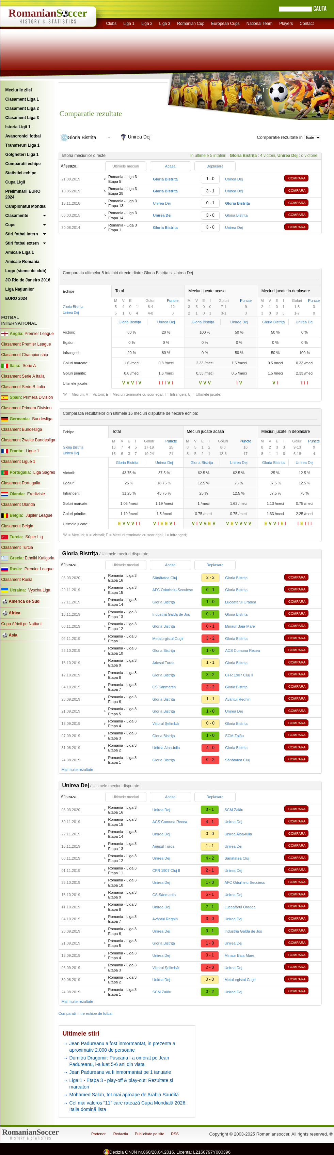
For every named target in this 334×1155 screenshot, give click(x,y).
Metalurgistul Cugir (168, 639)
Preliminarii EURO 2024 (23, 194)
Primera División (38, 397)
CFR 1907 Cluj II (239, 675)
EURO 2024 (16, 298)
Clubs (111, 23)
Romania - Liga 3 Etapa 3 (122, 735)
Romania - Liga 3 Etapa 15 (122, 589)
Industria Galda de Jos (171, 614)
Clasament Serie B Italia (23, 386)
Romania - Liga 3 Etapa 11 (122, 638)
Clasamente (16, 215)
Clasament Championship (24, 354)
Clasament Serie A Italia (23, 376)
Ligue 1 (32, 451)
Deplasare (214, 166)
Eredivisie (36, 494)
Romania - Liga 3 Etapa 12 (122, 626)
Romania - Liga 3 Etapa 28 (122, 191)
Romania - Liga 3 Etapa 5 (122, 179)
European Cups (225, 23)
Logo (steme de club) (26, 270)
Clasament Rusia (16, 579)
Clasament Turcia (17, 547)
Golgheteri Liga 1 (22, 154)
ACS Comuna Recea (242, 650)
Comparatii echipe (23, 163)
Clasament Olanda (18, 504)
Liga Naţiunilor (19, 289)
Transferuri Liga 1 (22, 145)
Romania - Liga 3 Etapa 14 (122, 215)
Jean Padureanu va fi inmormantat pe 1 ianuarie (120, 1072)
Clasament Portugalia (21, 483)
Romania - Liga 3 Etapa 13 (122, 203)
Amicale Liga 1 (19, 252)
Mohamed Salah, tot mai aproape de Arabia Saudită (124, 1094)
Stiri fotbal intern (21, 234)
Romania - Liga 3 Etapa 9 (122, 662)
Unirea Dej (234, 179)
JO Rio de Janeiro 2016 (27, 280)
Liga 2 (147, 23)
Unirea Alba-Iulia (166, 748)
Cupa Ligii (15, 182)
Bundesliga (42, 418)
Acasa (170, 166)
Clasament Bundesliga (21, 429)
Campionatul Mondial (26, 206)
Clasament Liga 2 (22, 108)
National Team (259, 23)
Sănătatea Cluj (165, 578)
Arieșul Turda (164, 663)
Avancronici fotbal (23, 136)
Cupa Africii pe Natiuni (21, 624)
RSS (175, 1134)
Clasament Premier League (26, 344)
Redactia (120, 1134)
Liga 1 (128, 23)
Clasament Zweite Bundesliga (28, 440)
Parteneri (99, 1134)
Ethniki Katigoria (39, 558)
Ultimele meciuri (125, 166)
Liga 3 (165, 23)
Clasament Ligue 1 (18, 461)
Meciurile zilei (18, 90)
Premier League (39, 333)
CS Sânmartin (164, 687)
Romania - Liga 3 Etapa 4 (122, 723)
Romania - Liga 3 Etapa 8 (122, 675)
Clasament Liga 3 (22, 117)
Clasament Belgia (17, 526)
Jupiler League (39, 515)
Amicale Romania (22, 261)
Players (286, 23)
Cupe (10, 224)
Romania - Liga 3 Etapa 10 (122, 650)
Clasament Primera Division (26, 408)
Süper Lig (34, 537)
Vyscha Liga (38, 590)
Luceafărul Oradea (240, 602)
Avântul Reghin (237, 699)
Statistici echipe (20, 173)
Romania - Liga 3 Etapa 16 (122, 577)
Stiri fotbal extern (22, 243)
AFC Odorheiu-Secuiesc (173, 590)
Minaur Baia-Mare (240, 626)
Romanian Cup (190, 23)
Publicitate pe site (149, 1134)
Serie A (29, 365)
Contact (307, 23)
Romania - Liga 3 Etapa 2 (122, 747)
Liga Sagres (44, 472)
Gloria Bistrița (236, 215)
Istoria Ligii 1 (18, 127)
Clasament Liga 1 (22, 99)
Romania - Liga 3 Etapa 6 (122, 699)
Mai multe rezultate (77, 769)
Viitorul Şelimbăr (166, 723)
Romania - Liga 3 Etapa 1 (122, 227)
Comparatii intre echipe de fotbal (85, 1013)
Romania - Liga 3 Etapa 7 (122, 687)
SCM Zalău (234, 736)
